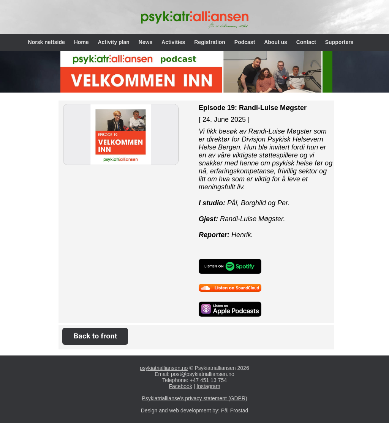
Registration (210, 42)
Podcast (245, 42)
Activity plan (114, 42)
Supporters (339, 42)
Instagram (208, 386)
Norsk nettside (47, 42)
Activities (174, 42)
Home (82, 42)
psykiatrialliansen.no (164, 368)
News (146, 42)
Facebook (180, 386)
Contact (307, 42)
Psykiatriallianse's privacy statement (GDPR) (194, 398)
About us (276, 42)
